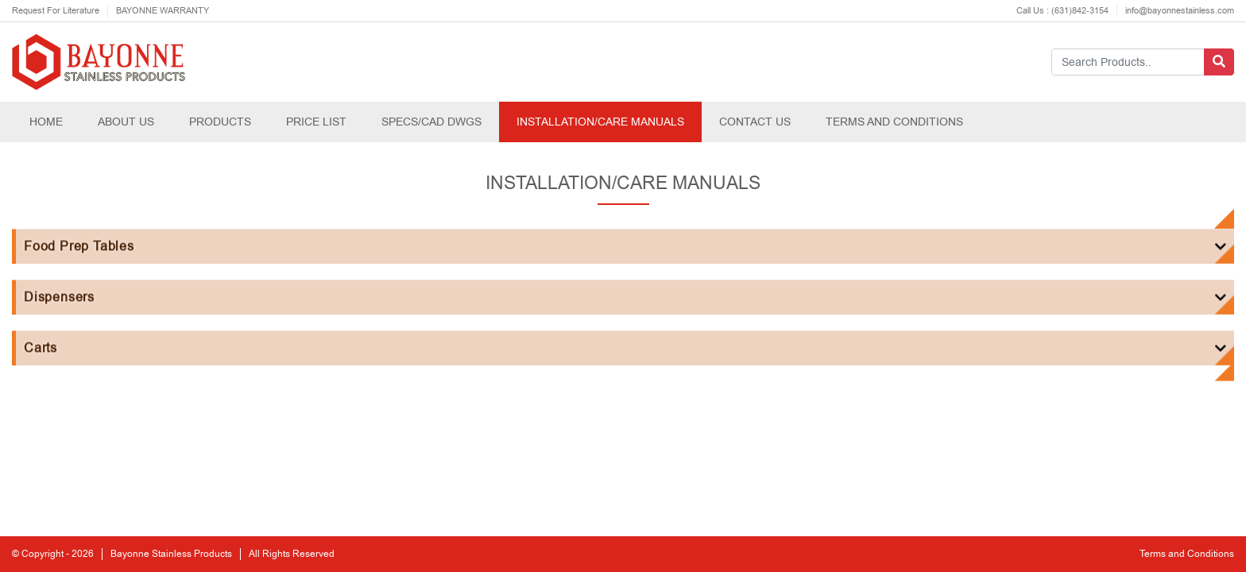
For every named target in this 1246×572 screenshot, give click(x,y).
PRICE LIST (316, 121)
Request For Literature (55, 11)
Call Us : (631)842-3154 (1062, 11)
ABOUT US (126, 121)
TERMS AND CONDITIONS (894, 121)
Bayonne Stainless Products (171, 554)
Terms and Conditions (1187, 554)
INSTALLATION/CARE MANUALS (600, 121)
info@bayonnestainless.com (1179, 11)
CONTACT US (755, 121)
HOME (46, 121)
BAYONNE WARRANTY (162, 11)
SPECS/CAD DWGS (431, 121)
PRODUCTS (220, 121)
